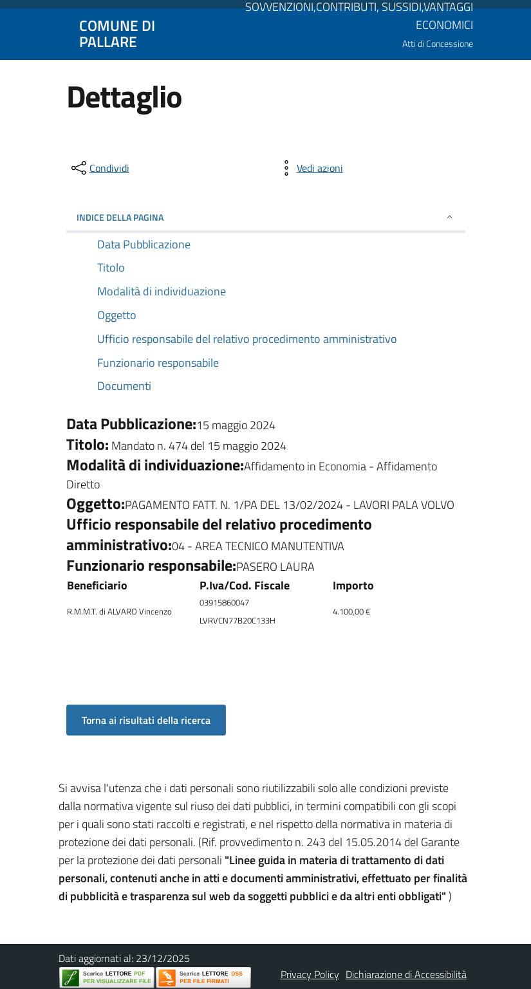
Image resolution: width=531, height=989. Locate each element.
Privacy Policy (310, 974)
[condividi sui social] (99, 168)
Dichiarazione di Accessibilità (406, 974)
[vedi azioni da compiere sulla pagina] (310, 168)
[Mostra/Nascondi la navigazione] (15, 33)
